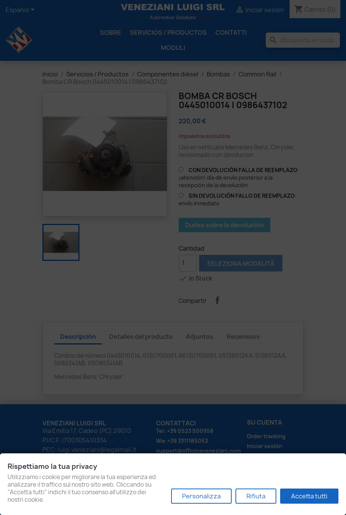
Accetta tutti (309, 496)
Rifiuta (255, 496)
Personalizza (201, 496)
